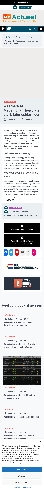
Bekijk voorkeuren (22, 482)
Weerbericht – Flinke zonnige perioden (21, 417)
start (22, 215)
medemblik (26, 212)
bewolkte (15, 212)
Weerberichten (10, 102)
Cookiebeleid (17, 487)
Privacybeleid (27, 487)
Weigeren (22, 476)
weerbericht (32, 215)
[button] (40, 441)
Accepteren (22, 469)
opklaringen (11, 215)
